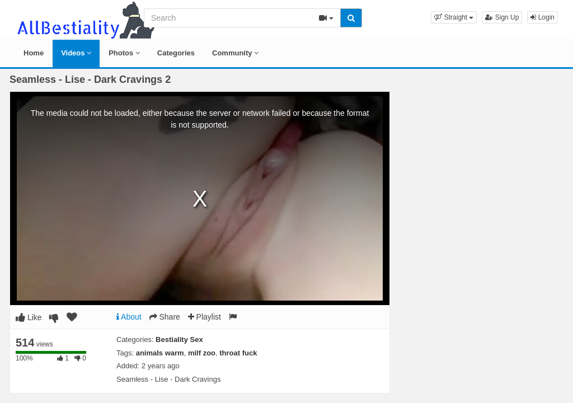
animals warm (160, 353)
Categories (176, 53)
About (129, 316)
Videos (76, 53)
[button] (454, 17)
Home (34, 53)
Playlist (204, 316)
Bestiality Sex (179, 339)
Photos (124, 53)
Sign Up (502, 17)
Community (235, 53)
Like (29, 317)
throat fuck (238, 353)
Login (542, 17)
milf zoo (201, 353)
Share (164, 316)
